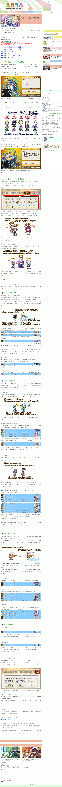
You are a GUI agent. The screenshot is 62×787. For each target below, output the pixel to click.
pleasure (11, 12)
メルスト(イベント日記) (56, 118)
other (35, 12)
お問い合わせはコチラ (52, 150)
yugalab (2, 12)
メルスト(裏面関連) (54, 124)
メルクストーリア (12, 730)
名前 (2, 780)
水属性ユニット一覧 (5, 719)
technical (28, 12)
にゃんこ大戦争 (46, 122)
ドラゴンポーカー (46, 131)
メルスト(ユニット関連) (51, 127)
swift (44, 120)
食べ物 (44, 129)
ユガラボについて (46, 124)
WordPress (45, 134)
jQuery (56, 131)
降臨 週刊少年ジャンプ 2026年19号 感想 (46, 100)
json (52, 134)
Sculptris (44, 127)
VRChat (44, 116)
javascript (57, 132)
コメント (3, 779)
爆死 (60, 127)
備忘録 (44, 126)
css (55, 120)
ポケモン (55, 126)
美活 (47, 129)
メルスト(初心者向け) (13, 742)
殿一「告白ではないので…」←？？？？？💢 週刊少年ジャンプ (48, 108)
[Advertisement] (21, 737)
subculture (19, 12)
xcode (49, 134)
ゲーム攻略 (52, 131)
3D (57, 127)
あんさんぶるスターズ (53, 129)
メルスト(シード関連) (49, 120)
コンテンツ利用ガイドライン (10, 42)
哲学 (57, 120)
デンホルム (52, 122)
